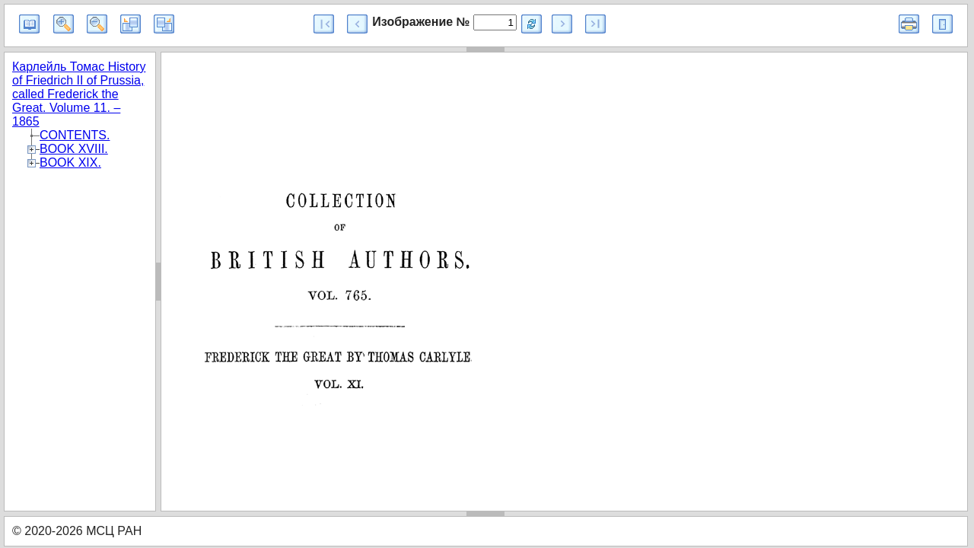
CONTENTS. (75, 135)
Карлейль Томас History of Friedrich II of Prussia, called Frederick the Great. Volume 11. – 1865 (78, 94)
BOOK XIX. (70, 162)
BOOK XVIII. (74, 148)
